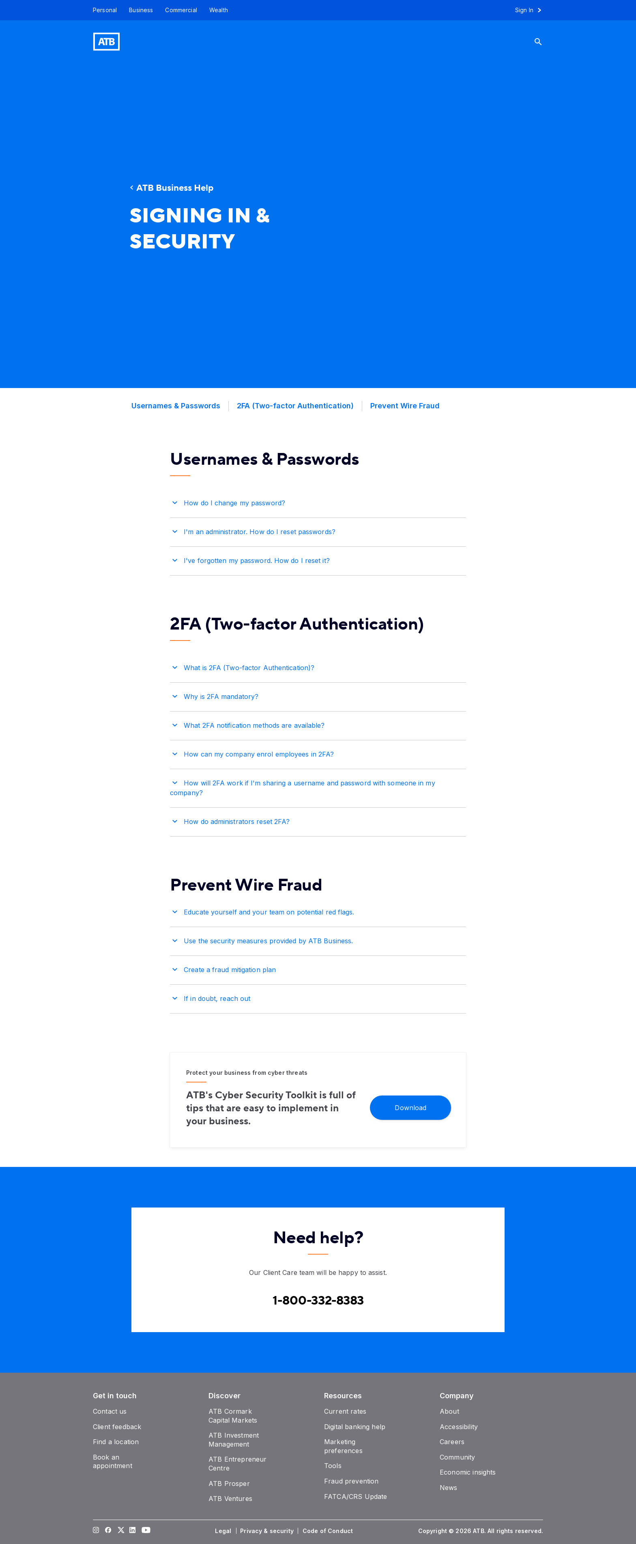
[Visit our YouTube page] (145, 1531)
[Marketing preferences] (343, 1446)
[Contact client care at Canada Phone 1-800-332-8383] (318, 1301)
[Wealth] (218, 10)
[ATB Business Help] (202, 188)
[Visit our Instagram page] (96, 1531)
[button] (318, 502)
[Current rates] (345, 1411)
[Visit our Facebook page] (108, 1531)
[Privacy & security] (267, 1531)
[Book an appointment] (112, 1461)
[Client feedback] (117, 1427)
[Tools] (333, 1466)
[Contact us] (110, 1411)
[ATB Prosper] (229, 1483)
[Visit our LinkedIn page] (133, 1531)
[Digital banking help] (354, 1427)
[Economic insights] (468, 1472)
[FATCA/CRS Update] (355, 1496)
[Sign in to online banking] (532, 10)
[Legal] (223, 1531)
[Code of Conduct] (328, 1531)
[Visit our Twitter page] (120, 1531)
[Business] (141, 10)
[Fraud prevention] (351, 1481)
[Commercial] (181, 10)
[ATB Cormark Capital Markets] (232, 1415)
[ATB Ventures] (230, 1498)
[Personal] (102, 10)
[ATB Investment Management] (233, 1439)
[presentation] (421, 225)
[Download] (410, 1107)
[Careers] (452, 1442)
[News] (449, 1488)
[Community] (457, 1457)
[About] (449, 1411)
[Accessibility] (459, 1427)
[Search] (544, 41)
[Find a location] (116, 1442)
